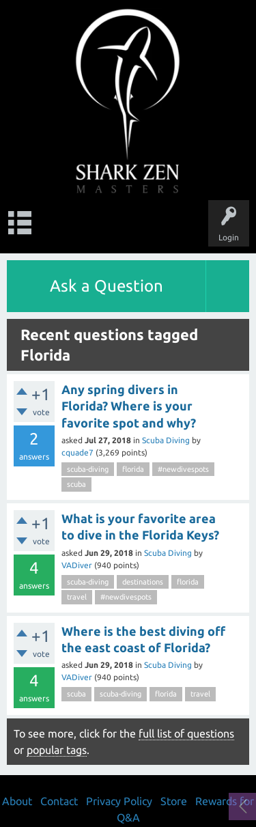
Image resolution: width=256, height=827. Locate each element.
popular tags (57, 750)
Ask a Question (106, 286)
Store (173, 801)
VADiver (76, 565)
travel (77, 597)
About (17, 801)
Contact (59, 801)
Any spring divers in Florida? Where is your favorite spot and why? (128, 406)
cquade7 (77, 452)
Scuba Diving (166, 440)
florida (133, 469)
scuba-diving (88, 469)
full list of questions (186, 733)
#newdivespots (183, 469)
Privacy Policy (119, 801)
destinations (142, 582)
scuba (76, 484)
